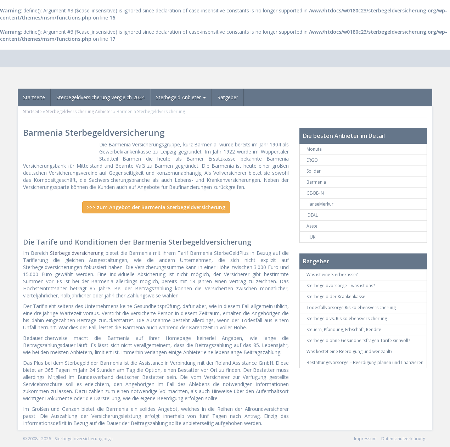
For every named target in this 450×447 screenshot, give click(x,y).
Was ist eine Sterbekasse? (332, 275)
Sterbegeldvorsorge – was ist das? (340, 286)
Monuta (314, 149)
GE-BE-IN (315, 193)
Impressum (365, 439)
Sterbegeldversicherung (76, 253)
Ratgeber (227, 97)
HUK (310, 237)
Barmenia (316, 182)
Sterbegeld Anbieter (181, 97)
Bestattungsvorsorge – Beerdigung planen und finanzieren (364, 362)
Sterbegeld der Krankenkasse (335, 297)
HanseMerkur (319, 204)
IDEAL (312, 215)
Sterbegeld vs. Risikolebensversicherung (346, 318)
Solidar (313, 171)
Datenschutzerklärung (403, 439)
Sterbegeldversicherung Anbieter (79, 111)
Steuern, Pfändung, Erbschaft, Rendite (343, 329)
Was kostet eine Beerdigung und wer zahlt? (349, 351)
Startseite (34, 97)
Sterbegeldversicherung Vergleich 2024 (100, 97)
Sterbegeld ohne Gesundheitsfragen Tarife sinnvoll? (358, 340)
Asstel (312, 226)
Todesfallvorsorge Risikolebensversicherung (351, 307)
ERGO (312, 160)
